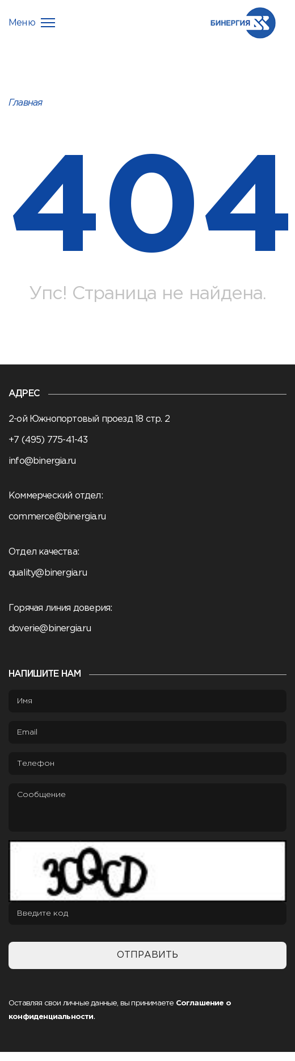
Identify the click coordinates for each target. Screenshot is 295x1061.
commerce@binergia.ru (57, 517)
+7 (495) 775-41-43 (48, 440)
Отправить (147, 955)
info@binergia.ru (42, 461)
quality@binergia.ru (48, 573)
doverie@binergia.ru (50, 628)
